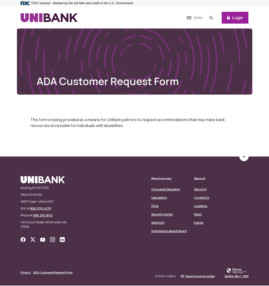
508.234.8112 (42, 216)
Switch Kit (157, 223)
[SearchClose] (210, 18)
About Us (200, 190)
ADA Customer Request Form (53, 273)
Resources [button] (161, 179)
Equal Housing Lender (200, 276)
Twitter (32, 240)
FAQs (155, 206)
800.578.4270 (40, 209)
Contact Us (201, 198)
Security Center (162, 215)
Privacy (26, 273)
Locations (200, 206)
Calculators (159, 198)
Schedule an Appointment (169, 231)
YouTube (42, 240)
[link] (237, 273)
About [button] (199, 179)
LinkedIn (62, 240)
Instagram (52, 240)
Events (198, 223)
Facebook (23, 240)
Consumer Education (165, 190)
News (198, 215)
